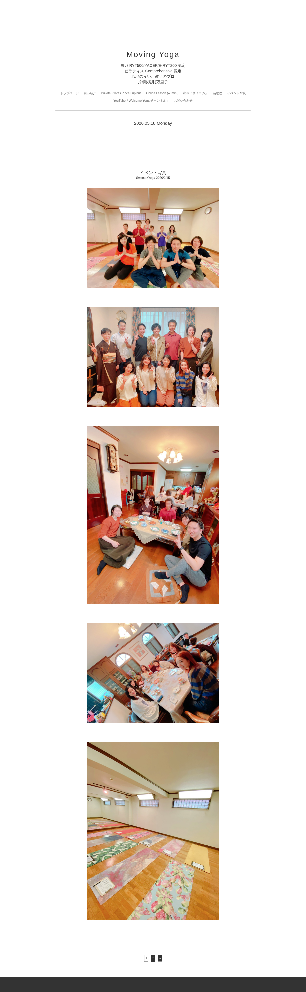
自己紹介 (90, 93)
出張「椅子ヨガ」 (195, 93)
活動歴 (217, 93)
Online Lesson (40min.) (162, 93)
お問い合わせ (183, 100)
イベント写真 (236, 93)
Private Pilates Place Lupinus (121, 93)
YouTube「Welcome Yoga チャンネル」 (141, 100)
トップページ (69, 93)
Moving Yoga (153, 54)
